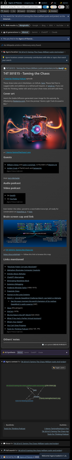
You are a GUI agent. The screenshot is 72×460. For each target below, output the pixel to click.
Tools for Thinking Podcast (15, 78)
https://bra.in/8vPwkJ (11, 254)
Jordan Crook (12, 168)
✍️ (65, 68)
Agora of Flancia (26, 457)
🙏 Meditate (53, 11)
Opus (9, 308)
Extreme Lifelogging (15, 284)
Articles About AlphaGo (16, 273)
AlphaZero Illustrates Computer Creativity (23, 270)
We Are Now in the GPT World (19, 315)
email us (51, 85)
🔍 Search (4, 11)
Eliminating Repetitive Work (18, 280)
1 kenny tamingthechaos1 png (56, 428)
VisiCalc (10, 311)
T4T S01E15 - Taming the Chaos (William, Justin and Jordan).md (31, 68)
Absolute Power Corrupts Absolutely (22, 266)
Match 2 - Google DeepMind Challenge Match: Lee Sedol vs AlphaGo (34, 298)
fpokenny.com (19, 101)
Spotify (13, 195)
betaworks (37, 168)
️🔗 (63, 68)
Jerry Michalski (14, 178)
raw (59, 68)
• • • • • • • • (36, 25)
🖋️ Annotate (42, 11)
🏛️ (18, 457)
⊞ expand (21, 11)
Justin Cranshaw (29, 164)
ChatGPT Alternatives (15, 277)
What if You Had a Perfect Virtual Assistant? (24, 318)
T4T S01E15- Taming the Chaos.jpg (19, 250)
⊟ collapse (31, 11)
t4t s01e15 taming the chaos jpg (55, 431)
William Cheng (13, 164)
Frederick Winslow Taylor (17, 287)
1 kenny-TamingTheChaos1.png (18, 152)
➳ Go (13, 11)
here (43, 83)
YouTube (13, 199)
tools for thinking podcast (14, 428)
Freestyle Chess (13, 291)
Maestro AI (52, 164)
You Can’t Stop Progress (16, 325)
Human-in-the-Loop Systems (18, 294)
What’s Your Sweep (14, 322)
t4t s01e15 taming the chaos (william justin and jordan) (36, 443)
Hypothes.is (21, 211)
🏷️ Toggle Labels (59, 367)
